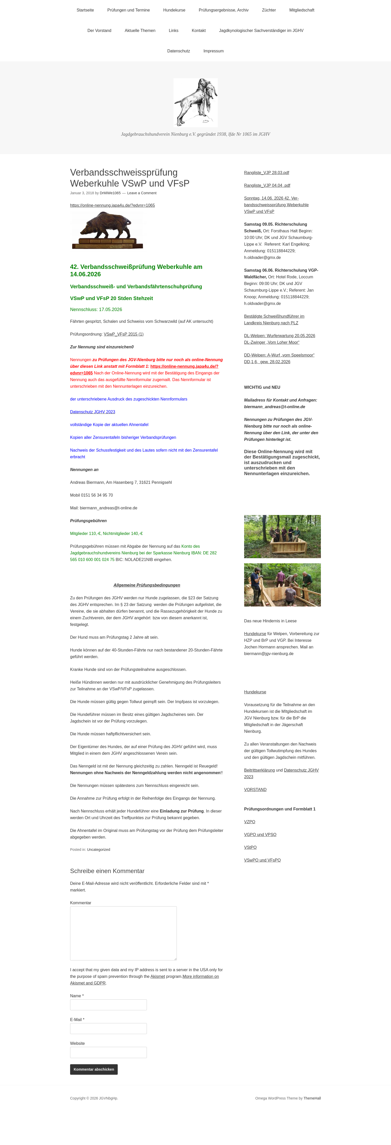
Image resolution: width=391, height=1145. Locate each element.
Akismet (157, 976)
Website (77, 1043)
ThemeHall (312, 1098)
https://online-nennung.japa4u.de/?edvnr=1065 (112, 205)
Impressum (213, 51)
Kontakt (199, 30)
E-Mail (77, 1019)
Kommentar (80, 903)
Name (77, 996)
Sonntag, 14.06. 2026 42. (267, 198)
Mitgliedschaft (301, 10)
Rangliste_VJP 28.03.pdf (266, 172)
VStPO (250, 847)
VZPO (249, 822)
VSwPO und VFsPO (262, 860)
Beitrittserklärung (259, 770)
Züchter (269, 10)
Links (173, 30)
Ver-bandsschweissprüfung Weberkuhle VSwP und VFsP (276, 205)
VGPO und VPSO (260, 834)
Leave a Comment (141, 193)
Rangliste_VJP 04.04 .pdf (267, 185)
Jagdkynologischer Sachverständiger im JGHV (261, 30)
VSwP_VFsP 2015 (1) (124, 334)
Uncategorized (98, 850)
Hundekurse (174, 10)
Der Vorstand (99, 30)
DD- (247, 355)
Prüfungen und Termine (128, 10)
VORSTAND (255, 789)
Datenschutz (178, 51)
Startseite (85, 10)
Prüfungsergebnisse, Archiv (224, 10)
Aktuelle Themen (140, 30)
